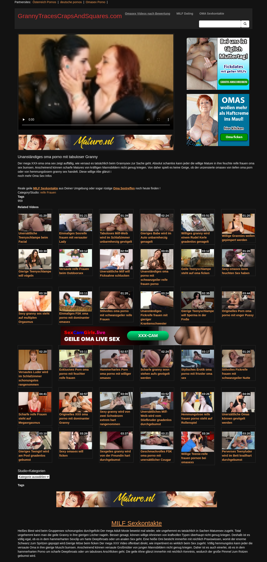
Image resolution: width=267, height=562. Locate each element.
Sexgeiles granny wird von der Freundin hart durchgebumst (115, 455)
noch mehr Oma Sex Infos (35, 175)
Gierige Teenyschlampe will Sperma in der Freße (197, 315)
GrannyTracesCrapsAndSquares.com (70, 15)
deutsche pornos (71, 2)
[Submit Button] (245, 23)
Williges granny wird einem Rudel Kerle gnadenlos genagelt (195, 237)
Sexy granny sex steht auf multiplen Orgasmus (34, 317)
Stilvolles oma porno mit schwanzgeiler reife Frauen (116, 315)
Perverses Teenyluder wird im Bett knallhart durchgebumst (237, 455)
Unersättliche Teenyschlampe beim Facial (33, 237)
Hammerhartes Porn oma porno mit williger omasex (115, 374)
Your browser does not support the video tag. (96, 82)
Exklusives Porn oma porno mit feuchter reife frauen (74, 374)
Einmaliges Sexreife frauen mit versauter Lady (73, 237)
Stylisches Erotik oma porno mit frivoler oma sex (196, 374)
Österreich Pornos (44, 2)
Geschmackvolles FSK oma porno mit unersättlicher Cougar (156, 455)
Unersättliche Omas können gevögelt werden (235, 418)
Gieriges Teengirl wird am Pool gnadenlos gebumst (34, 455)
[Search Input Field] (220, 23)
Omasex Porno (95, 2)
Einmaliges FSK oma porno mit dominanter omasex (74, 317)
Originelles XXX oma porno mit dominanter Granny (74, 418)
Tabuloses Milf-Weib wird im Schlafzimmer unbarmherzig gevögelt (116, 237)
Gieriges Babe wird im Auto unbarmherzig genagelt (156, 237)
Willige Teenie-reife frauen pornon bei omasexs (194, 458)
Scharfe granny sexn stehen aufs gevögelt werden (155, 374)
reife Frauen (48, 192)
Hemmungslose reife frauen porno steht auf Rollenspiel (196, 418)
